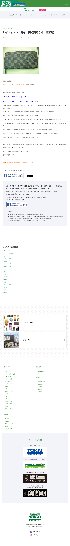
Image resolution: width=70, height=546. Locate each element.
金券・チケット (9, 409)
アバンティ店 (26, 37)
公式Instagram (35, 534)
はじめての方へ (42, 382)
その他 (5, 292)
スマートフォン (9, 391)
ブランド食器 (7, 284)
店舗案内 (7, 421)
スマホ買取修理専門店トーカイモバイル (35, 460)
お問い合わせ (8, 429)
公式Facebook (35, 531)
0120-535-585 (30, 10)
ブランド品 (18, 15)
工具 (5, 274)
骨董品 (5, 279)
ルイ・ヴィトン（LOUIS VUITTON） (32, 15)
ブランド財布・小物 (10, 374)
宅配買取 (40, 386)
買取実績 (11, 15)
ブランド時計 (7, 258)
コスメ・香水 (7, 290)
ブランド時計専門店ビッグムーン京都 (35, 472)
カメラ (5, 282)
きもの (5, 287)
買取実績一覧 (41, 371)
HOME (6, 15)
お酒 (5, 271)
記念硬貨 (6, 277)
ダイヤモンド (7, 263)
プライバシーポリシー (11, 424)
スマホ (5, 269)
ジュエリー (7, 261)
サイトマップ (8, 426)
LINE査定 (40, 391)
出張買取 (40, 389)
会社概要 (7, 419)
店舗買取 (40, 384)
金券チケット (7, 266)
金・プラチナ (7, 256)
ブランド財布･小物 (8, 253)
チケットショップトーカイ (35, 445)
